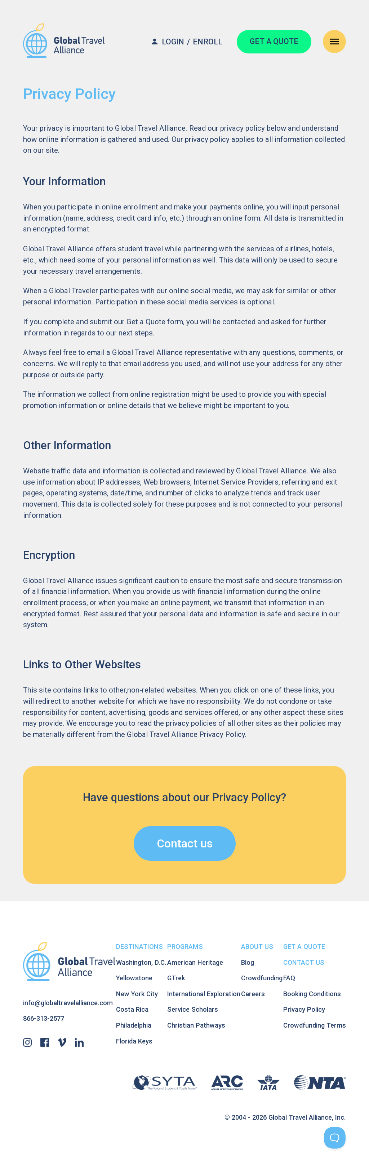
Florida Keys (134, 1041)
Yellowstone (134, 978)
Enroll (207, 41)
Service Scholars (192, 1009)
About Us (257, 946)
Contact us (185, 843)
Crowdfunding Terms (314, 1025)
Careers (253, 994)
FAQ (289, 978)
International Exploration (203, 994)
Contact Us (303, 962)
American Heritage (195, 962)
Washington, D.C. (141, 962)
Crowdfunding (262, 978)
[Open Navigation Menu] (334, 41)
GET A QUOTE (274, 41)
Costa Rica (132, 1009)
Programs (185, 946)
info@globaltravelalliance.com (68, 1003)
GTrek (176, 978)
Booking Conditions (312, 994)
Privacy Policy (304, 1009)
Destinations (139, 946)
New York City (137, 994)
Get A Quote (304, 946)
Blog (247, 962)
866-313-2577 (43, 1018)
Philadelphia (133, 1025)
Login (173, 41)
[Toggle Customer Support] (335, 1138)
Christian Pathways (196, 1025)
